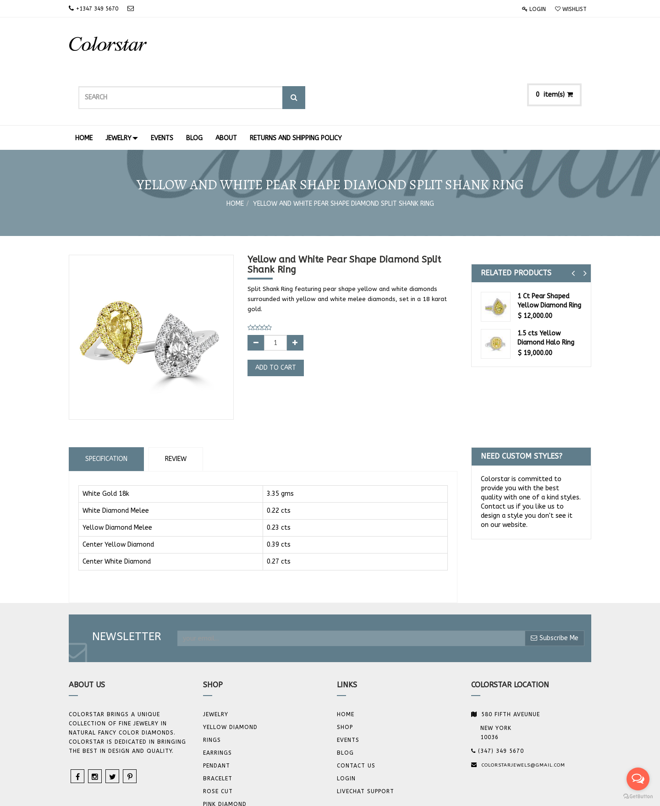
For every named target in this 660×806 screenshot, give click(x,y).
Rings (212, 687)
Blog (345, 700)
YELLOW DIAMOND (230, 674)
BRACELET (217, 726)
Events (348, 687)
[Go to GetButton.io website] (638, 797)
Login (534, 9)
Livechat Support (365, 738)
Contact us (356, 713)
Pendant (216, 713)
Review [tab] (176, 406)
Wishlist (571, 9)
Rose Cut (218, 738)
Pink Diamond (225, 751)
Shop (345, 674)
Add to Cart (275, 315)
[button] (573, 220)
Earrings (217, 700)
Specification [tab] (106, 406)
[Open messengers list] (638, 779)
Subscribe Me (554, 585)
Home (235, 151)
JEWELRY (215, 661)
